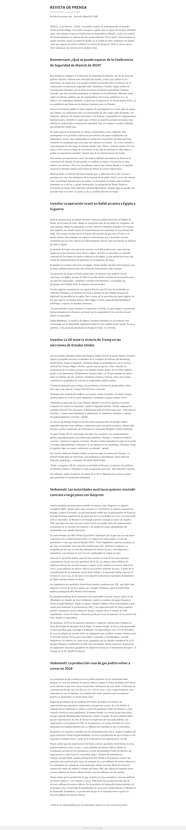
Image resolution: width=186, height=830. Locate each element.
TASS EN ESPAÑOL (57, 12)
